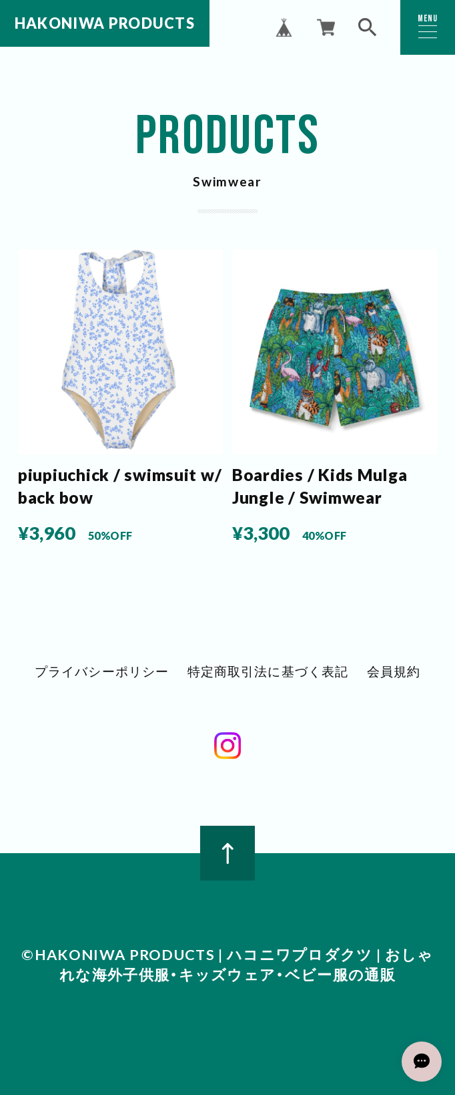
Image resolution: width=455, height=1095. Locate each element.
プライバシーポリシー (102, 672)
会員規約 (393, 672)
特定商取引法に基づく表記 (268, 672)
